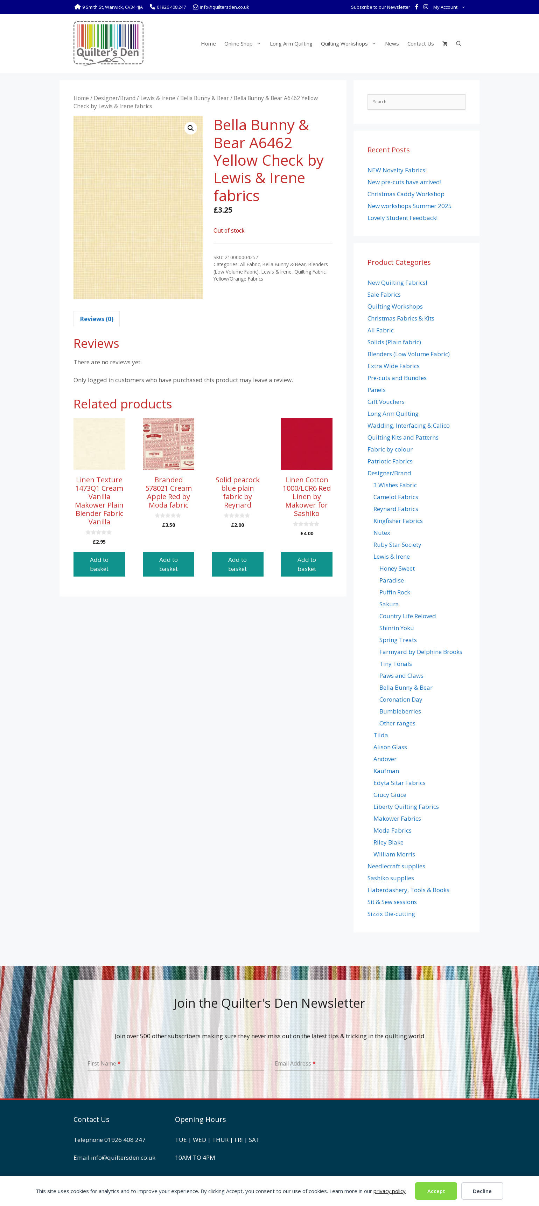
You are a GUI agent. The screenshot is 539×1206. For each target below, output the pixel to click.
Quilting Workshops (351, 43)
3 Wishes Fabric (395, 485)
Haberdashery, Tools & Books (408, 890)
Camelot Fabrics (395, 497)
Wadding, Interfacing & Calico (409, 425)
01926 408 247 (125, 1140)
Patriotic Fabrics (390, 461)
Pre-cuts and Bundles (397, 378)
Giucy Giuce (389, 795)
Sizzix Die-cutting (391, 914)
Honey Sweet (397, 568)
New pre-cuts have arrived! (404, 182)
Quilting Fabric (310, 271)
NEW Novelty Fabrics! (397, 170)
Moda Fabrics (392, 830)
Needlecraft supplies (396, 866)
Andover (385, 759)
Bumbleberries (400, 711)
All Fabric (250, 264)
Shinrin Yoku (396, 628)
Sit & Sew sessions (392, 902)
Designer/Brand (114, 98)
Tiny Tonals (395, 664)
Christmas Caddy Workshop (406, 194)
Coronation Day (400, 699)
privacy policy (389, 1190)
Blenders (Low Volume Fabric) (409, 354)
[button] (190, 128)
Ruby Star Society (397, 544)
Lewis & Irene (157, 98)
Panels (377, 390)
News (392, 43)
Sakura (389, 604)
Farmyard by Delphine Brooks (420, 652)
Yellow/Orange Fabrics (238, 278)
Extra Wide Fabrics (394, 366)
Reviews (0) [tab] (96, 319)
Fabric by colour (390, 449)
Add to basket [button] (99, 564)
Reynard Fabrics (395, 509)
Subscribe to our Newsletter (380, 7)
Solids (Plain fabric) (394, 342)
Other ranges (397, 723)
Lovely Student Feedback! (403, 218)
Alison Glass (390, 747)
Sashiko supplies (391, 878)
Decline (482, 1190)
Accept (436, 1190)
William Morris (394, 854)
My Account (450, 7)
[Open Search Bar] (458, 43)
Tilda (380, 735)
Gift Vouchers (386, 402)
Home (208, 43)
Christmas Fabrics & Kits (401, 318)
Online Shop (245, 43)
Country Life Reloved (407, 616)
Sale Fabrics (384, 294)
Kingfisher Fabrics (398, 521)
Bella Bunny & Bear (204, 98)
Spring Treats (398, 640)
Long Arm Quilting (291, 43)
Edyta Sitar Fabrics (399, 783)
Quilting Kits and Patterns (403, 437)
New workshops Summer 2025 (410, 206)
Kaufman (386, 771)
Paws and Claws (401, 675)
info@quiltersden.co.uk (123, 1157)
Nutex (381, 533)
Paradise (391, 580)
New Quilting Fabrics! (397, 282)
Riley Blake (388, 842)
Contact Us (420, 43)
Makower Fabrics (397, 818)
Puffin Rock (394, 592)
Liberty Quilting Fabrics (406, 806)
